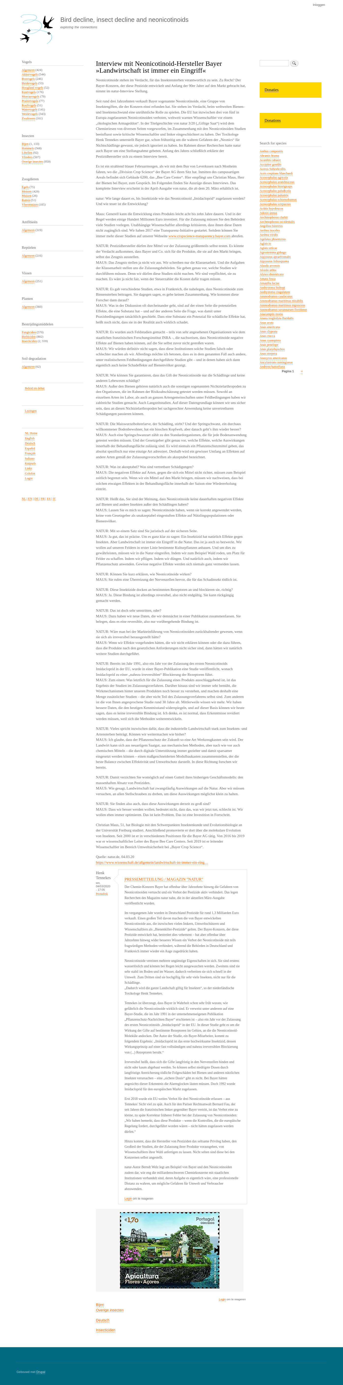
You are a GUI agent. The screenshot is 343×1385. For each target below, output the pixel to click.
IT (54, 498)
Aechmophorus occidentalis (277, 221)
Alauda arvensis (270, 265)
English (29, 438)
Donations (273, 120)
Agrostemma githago (273, 252)
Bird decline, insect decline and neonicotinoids (124, 19)
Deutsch (102, 1320)
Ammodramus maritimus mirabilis (281, 301)
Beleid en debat (35, 388)
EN (30, 498)
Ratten (26, 200)
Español (30, 448)
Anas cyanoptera (270, 340)
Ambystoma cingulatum (275, 292)
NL (24, 498)
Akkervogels (30, 74)
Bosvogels (28, 79)
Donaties (272, 90)
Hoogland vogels (32, 87)
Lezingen (31, 411)
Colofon (30, 473)
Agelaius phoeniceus (273, 239)
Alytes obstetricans (272, 274)
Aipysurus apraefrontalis (275, 257)
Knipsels (30, 463)
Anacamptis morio (271, 314)
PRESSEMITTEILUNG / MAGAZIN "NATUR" (163, 879)
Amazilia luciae (270, 283)
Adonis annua (268, 213)
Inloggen (319, 5)
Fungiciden (29, 332)
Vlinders (27, 157)
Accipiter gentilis (270, 164)
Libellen (27, 152)
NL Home (31, 433)
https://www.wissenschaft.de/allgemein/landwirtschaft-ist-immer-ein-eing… (152, 862)
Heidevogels (30, 83)
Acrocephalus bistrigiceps (276, 186)
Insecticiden (105, 1330)
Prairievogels (30, 101)
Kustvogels (29, 92)
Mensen (27, 191)
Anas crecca (267, 336)
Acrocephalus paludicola (275, 191)
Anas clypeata (268, 331)
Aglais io (265, 243)
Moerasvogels (31, 96)
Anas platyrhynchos (272, 349)
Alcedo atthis (268, 270)
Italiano (29, 458)
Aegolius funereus (271, 226)
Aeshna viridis (269, 234)
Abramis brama (269, 155)
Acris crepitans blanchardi (276, 173)
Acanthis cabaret (270, 160)
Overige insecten (109, 1310)
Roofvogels (29, 105)
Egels (25, 187)
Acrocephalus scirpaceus (275, 204)
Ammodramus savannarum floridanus (283, 309)
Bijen (100, 1304)
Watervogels (30, 109)
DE (36, 498)
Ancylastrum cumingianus (276, 362)
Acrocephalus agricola (274, 177)
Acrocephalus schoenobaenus (278, 199)
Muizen (26, 195)
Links (28, 468)
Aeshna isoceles (270, 230)
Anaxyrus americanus (273, 358)
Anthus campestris (271, 151)
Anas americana (270, 327)
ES (49, 498)
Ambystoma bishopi (272, 287)
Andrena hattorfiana (272, 366)
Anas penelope (269, 344)
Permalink (102, 894)
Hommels (28, 148)
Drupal (40, 1372)
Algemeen (28, 70)
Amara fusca (268, 278)
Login (128, 1198)
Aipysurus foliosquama (274, 261)
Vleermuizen (30, 204)
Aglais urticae (268, 248)
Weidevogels (30, 114)
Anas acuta (266, 322)
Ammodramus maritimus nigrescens (282, 305)
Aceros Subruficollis (272, 169)
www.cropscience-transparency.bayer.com (199, 236)
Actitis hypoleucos (271, 208)
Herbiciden (29, 336)
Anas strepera (268, 353)
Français (30, 453)
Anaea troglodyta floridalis (277, 318)
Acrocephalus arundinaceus (277, 182)
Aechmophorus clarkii (274, 217)
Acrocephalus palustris (274, 195)
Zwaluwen (28, 118)
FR (43, 498)
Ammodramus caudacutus (276, 296)
